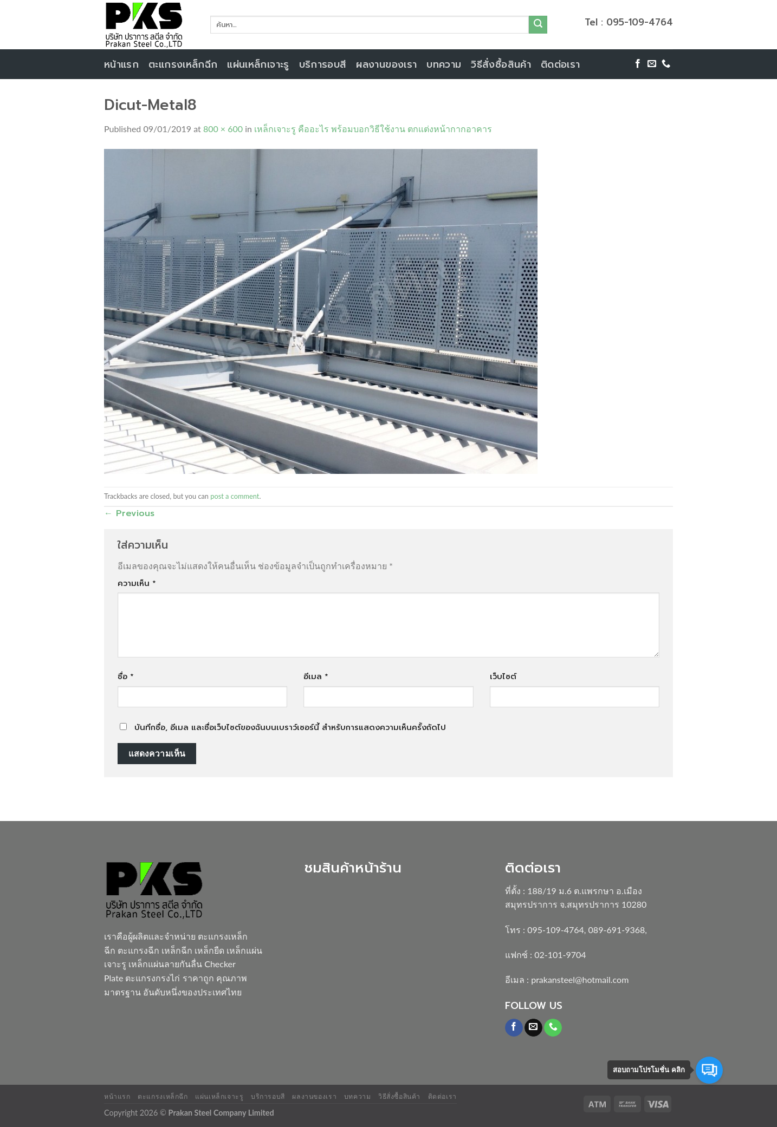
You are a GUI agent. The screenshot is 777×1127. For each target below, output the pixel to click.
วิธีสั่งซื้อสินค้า (501, 64)
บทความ (443, 64)
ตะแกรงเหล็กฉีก (182, 64)
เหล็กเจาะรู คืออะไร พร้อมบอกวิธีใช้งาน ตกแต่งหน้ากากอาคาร (373, 128)
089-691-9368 (616, 929)
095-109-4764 (555, 929)
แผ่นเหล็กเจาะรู (258, 64)
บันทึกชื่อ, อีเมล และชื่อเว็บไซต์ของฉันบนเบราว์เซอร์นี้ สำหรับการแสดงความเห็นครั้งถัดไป (290, 727)
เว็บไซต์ (503, 676)
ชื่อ (126, 676)
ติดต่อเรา (560, 64)
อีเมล (315, 676)
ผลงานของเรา (386, 64)
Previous (129, 513)
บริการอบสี (323, 64)
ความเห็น (137, 583)
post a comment (234, 496)
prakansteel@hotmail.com (580, 979)
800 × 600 (223, 128)
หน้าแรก (121, 64)
